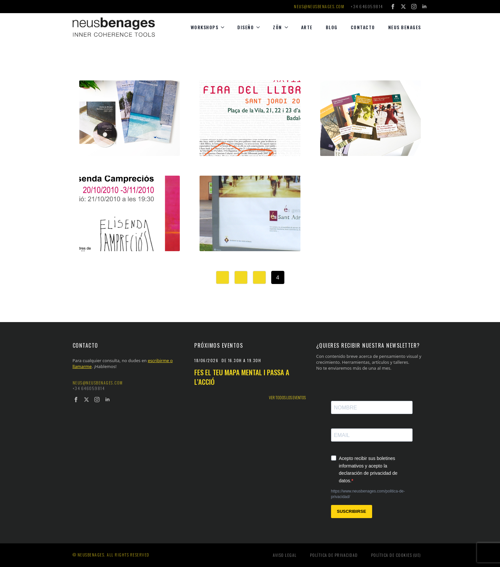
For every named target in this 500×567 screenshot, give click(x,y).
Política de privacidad (334, 555)
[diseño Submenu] (260, 27)
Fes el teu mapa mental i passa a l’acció (241, 377)
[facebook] (393, 6)
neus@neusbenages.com (319, 6)
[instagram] (414, 6)
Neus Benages (404, 27)
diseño (245, 27)
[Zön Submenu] (288, 27)
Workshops (205, 27)
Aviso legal (285, 555)
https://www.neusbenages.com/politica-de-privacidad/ (368, 494)
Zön (277, 27)
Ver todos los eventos (287, 397)
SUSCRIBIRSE (351, 511)
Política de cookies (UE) (396, 555)
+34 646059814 (367, 6)
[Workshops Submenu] (224, 27)
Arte (307, 27)
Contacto (363, 27)
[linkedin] (424, 6)
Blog (332, 27)
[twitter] (403, 6)
